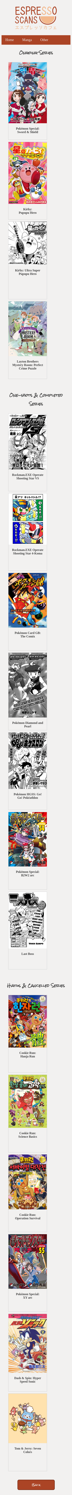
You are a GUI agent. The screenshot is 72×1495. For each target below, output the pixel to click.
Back (36, 1485)
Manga (27, 40)
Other (44, 40)
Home (9, 40)
